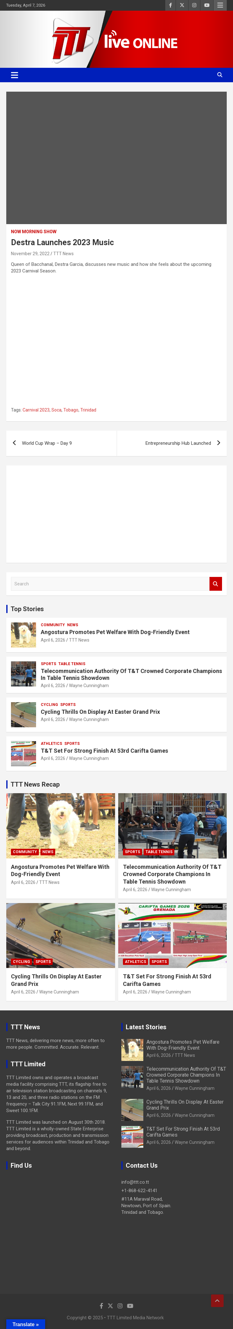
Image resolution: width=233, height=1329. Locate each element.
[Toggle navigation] (14, 75)
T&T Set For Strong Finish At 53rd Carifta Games (104, 750)
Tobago (70, 409)
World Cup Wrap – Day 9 (47, 443)
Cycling (49, 704)
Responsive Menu (220, 5)
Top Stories (27, 609)
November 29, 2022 (30, 253)
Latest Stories (146, 1027)
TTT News (63, 253)
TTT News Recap (35, 784)
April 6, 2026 (53, 640)
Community (53, 625)
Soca (56, 409)
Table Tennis (71, 664)
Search (215, 584)
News (72, 625)
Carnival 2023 (36, 409)
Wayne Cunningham (89, 685)
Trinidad (88, 409)
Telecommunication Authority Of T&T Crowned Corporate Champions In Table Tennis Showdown (172, 874)
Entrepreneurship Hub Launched (178, 443)
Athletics (51, 743)
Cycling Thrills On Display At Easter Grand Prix (100, 711)
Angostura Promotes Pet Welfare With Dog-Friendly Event (115, 632)
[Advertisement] (116, 514)
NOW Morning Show (33, 231)
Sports (48, 664)
